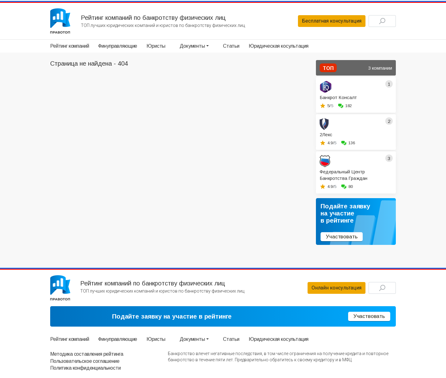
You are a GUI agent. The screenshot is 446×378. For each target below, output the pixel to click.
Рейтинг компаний (69, 46)
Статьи (231, 46)
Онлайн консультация (336, 288)
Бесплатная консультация (331, 21)
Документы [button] (192, 46)
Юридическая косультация (278, 46)
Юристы (155, 46)
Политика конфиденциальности (85, 368)
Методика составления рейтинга (86, 354)
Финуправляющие (117, 46)
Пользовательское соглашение (85, 361)
